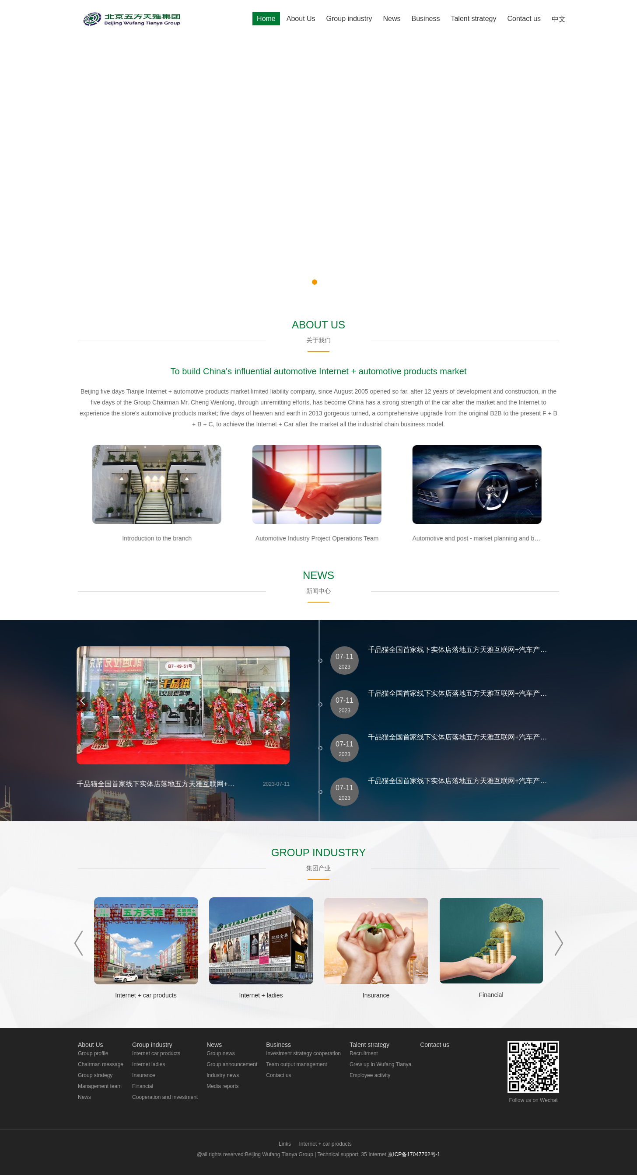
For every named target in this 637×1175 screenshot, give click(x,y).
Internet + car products (325, 1144)
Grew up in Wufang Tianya (380, 1064)
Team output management (296, 1064)
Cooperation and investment (165, 1097)
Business (426, 18)
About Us (301, 18)
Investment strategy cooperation (303, 1053)
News (392, 18)
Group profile (93, 1053)
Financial (142, 1086)
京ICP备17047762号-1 (414, 1154)
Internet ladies (148, 1064)
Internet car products (156, 1053)
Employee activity (370, 1075)
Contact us (524, 18)
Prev (78, 943)
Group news (220, 1053)
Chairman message (100, 1064)
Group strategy (95, 1075)
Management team (100, 1086)
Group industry (349, 18)
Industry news (222, 1075)
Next (559, 943)
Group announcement (231, 1064)
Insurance (143, 1075)
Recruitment (364, 1053)
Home (266, 18)
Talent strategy (473, 18)
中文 (559, 19)
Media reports (222, 1086)
